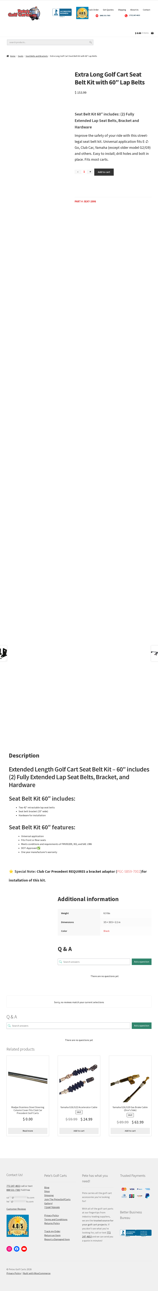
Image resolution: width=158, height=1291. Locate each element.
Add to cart (104, 171)
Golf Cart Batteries (119, 27)
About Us (134, 9)
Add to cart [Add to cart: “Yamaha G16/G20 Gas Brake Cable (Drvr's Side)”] (130, 1130)
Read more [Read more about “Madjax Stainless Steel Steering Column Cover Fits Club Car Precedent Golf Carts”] (28, 1130)
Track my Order (52, 1231)
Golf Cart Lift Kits (55, 27)
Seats (20, 56)
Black (106, 930)
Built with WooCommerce (36, 1273)
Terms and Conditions (55, 1219)
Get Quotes (108, 9)
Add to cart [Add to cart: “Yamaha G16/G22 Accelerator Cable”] (79, 1130)
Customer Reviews (16, 1208)
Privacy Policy (51, 1215)
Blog (46, 1187)
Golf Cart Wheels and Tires (21, 27)
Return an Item (52, 1235)
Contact (146, 9)
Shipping (122, 9)
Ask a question (141, 961)
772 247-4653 (13, 1185)
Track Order (93, 9)
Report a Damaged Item (57, 1239)
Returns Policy (52, 1223)
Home (12, 56)
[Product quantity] (84, 172)
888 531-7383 (13, 1189)
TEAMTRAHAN (52, 1207)
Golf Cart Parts (14, 33)
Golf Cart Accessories (87, 27)
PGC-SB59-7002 (128, 871)
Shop (47, 1191)
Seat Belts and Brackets (37, 56)
